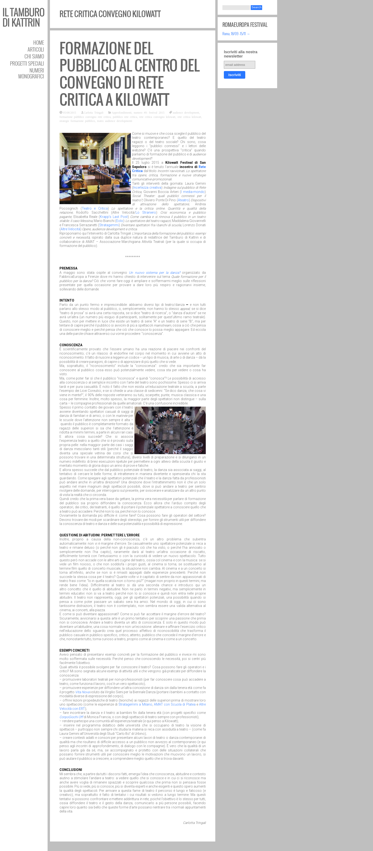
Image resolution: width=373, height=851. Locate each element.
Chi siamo (34, 56)
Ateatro (183, 200)
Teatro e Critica (95, 208)
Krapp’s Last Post (114, 217)
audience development (186, 112)
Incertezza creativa (147, 187)
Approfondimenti (122, 112)
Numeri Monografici (31, 73)
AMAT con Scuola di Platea (175, 704)
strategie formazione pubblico (77, 120)
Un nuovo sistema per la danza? (154, 272)
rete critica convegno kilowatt (157, 116)
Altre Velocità (70, 229)
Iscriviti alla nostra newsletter (240, 54)
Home (38, 42)
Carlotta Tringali (93, 112)
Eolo (119, 221)
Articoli (36, 49)
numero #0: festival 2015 (149, 112)
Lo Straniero (146, 212)
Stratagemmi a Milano (135, 704)
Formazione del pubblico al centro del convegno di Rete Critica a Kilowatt (129, 74)
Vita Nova (82, 692)
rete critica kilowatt (189, 116)
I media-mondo (193, 192)
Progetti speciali (27, 63)
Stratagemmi (109, 225)
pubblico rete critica (125, 116)
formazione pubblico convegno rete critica (85, 116)
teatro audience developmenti (114, 120)
